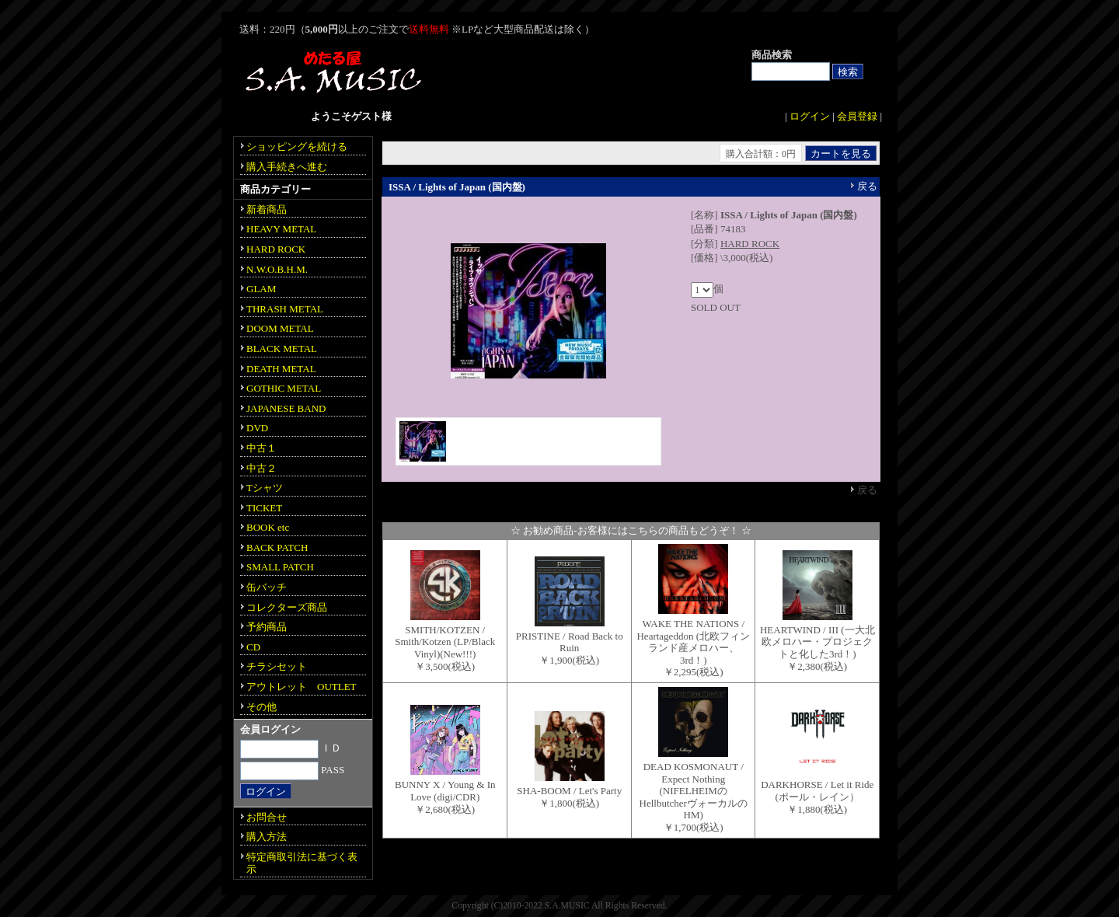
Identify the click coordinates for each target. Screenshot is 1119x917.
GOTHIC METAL (283, 388)
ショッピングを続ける (296, 146)
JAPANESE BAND (286, 408)
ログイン (810, 116)
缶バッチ (266, 587)
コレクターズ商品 (286, 607)
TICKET (264, 508)
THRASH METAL (284, 309)
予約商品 (266, 627)
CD (253, 647)
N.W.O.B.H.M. (277, 269)
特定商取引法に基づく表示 (301, 863)
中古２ (261, 468)
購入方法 (266, 836)
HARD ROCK (749, 243)
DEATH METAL (281, 369)
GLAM (261, 289)
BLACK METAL (281, 348)
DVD (257, 428)
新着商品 (266, 209)
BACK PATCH (277, 547)
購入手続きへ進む (286, 167)
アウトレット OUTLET (301, 686)
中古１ (261, 448)
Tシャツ (264, 487)
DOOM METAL (280, 328)
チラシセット (276, 666)
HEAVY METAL (281, 229)
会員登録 (857, 116)
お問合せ (266, 817)
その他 (261, 707)
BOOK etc (267, 527)
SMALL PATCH (280, 567)
